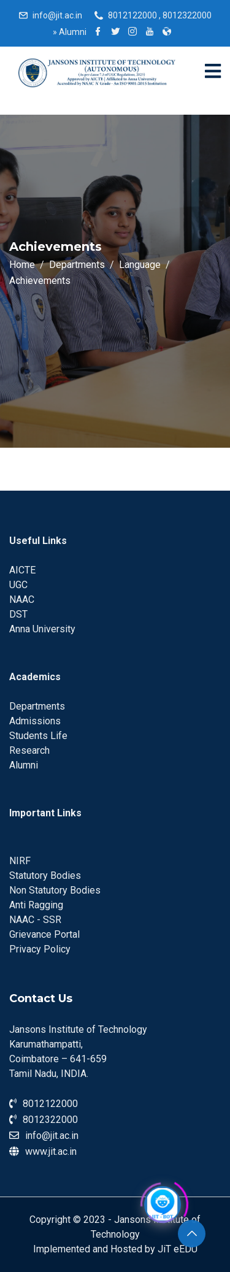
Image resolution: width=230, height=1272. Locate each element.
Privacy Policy (40, 949)
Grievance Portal (44, 934)
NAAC (21, 599)
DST (18, 614)
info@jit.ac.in (57, 15)
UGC (18, 585)
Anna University (42, 629)
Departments (37, 706)
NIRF (20, 861)
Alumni (69, 32)
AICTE (22, 570)
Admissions (35, 721)
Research (29, 750)
